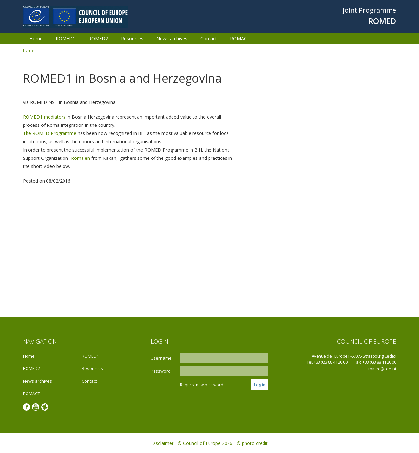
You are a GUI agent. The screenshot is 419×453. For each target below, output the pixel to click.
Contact (208, 38)
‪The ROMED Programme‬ (49, 133)
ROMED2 (98, 38)
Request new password (201, 385)
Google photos (44, 407)
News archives (171, 38)
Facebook (26, 407)
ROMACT (240, 38)
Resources (132, 38)
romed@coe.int (382, 369)
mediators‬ (54, 117)
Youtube (35, 407)
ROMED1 (65, 38)
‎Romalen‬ (80, 158)
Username (161, 358)
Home (36, 38)
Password (161, 371)
